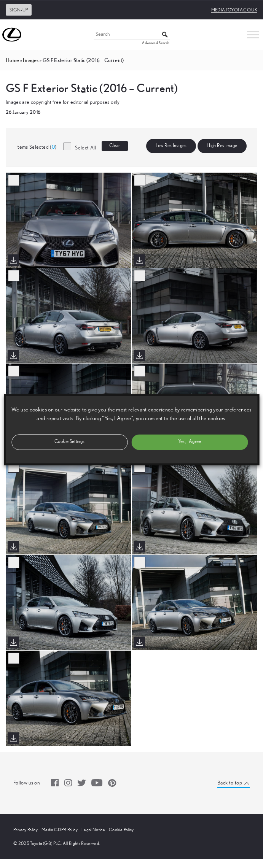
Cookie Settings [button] (69, 441)
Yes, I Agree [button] (189, 441)
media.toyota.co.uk (234, 10)
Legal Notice (93, 829)
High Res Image (222, 145)
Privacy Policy (25, 829)
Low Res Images (171, 145)
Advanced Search (155, 43)
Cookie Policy (121, 829)
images (30, 60)
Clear (114, 145)
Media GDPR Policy (59, 829)
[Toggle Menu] (253, 34)
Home (12, 60)
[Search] (132, 35)
